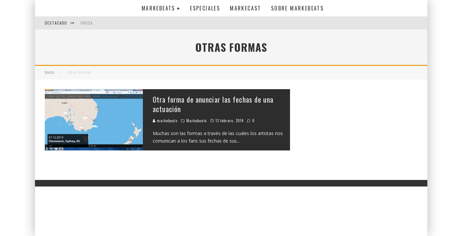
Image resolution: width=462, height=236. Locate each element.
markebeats (165, 120)
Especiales (205, 8)
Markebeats (158, 8)
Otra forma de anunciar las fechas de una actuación (213, 104)
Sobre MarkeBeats (297, 8)
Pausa (87, 23)
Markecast (245, 8)
